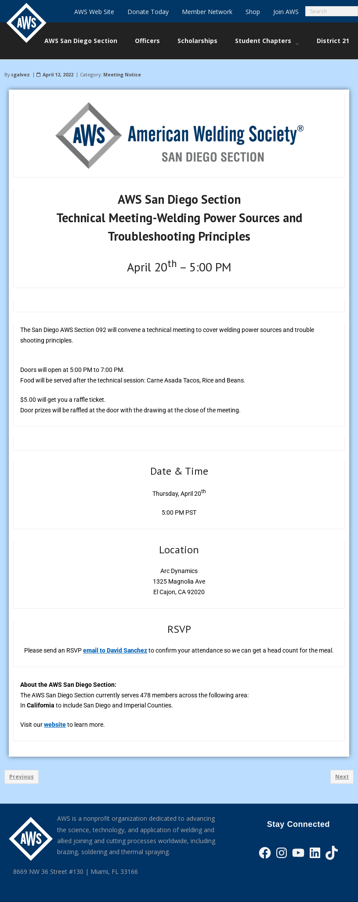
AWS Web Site (94, 11)
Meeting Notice (122, 74)
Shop (253, 11)
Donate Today (148, 11)
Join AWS (286, 11)
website (55, 724)
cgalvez (20, 74)
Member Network (207, 11)
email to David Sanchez (115, 650)
